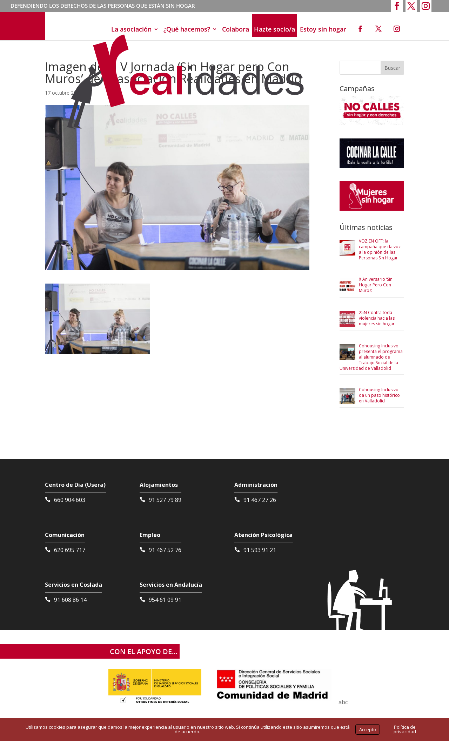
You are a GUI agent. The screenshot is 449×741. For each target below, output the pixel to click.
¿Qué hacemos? (186, 29)
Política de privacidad (405, 729)
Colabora (235, 29)
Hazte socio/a (274, 29)
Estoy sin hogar (323, 29)
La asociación (131, 29)
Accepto (367, 729)
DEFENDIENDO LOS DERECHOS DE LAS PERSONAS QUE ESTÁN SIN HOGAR (103, 6)
